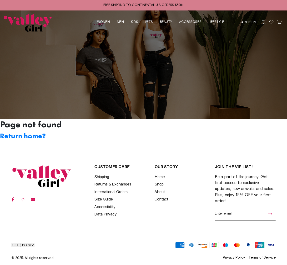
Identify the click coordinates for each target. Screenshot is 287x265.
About (160, 192)
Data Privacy (105, 214)
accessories (190, 22)
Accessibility (105, 207)
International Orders (111, 192)
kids (134, 22)
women (103, 22)
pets (149, 22)
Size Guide (103, 199)
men (120, 22)
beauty (166, 22)
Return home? (23, 135)
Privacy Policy (234, 257)
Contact (161, 199)
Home (160, 177)
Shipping (101, 177)
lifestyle (216, 22)
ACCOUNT (249, 22)
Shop (159, 184)
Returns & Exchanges (112, 184)
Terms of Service (262, 257)
